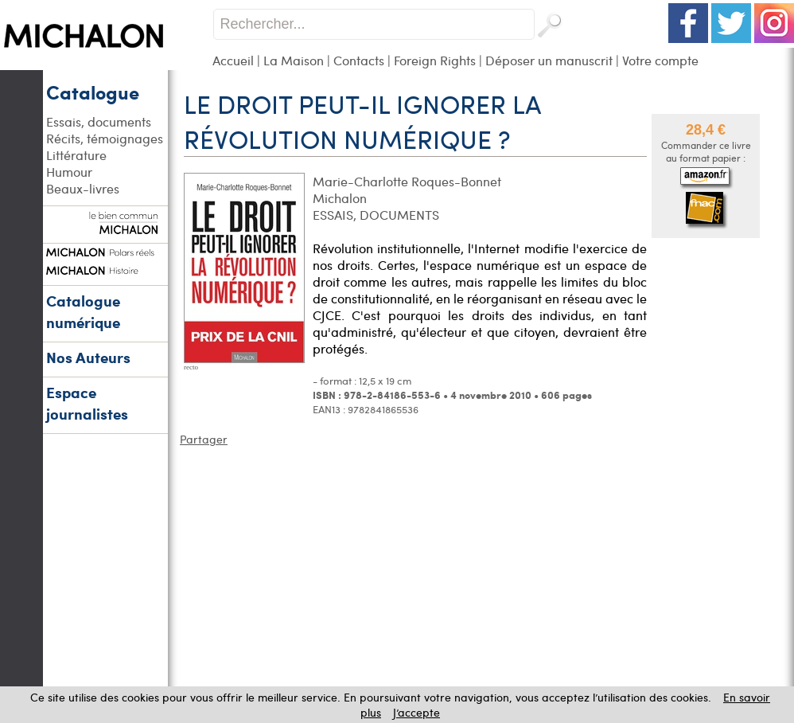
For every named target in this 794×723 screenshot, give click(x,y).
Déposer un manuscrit (549, 60)
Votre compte (660, 60)
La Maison (293, 60)
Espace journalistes (87, 402)
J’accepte (416, 712)
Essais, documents (98, 121)
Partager (204, 439)
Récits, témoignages (104, 138)
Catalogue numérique (83, 311)
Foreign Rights (435, 60)
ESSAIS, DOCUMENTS (376, 214)
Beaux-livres (82, 188)
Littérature (76, 155)
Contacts (358, 60)
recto (191, 367)
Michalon (340, 198)
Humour (69, 171)
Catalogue (92, 91)
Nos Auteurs (88, 357)
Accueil (233, 60)
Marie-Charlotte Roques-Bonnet (407, 181)
